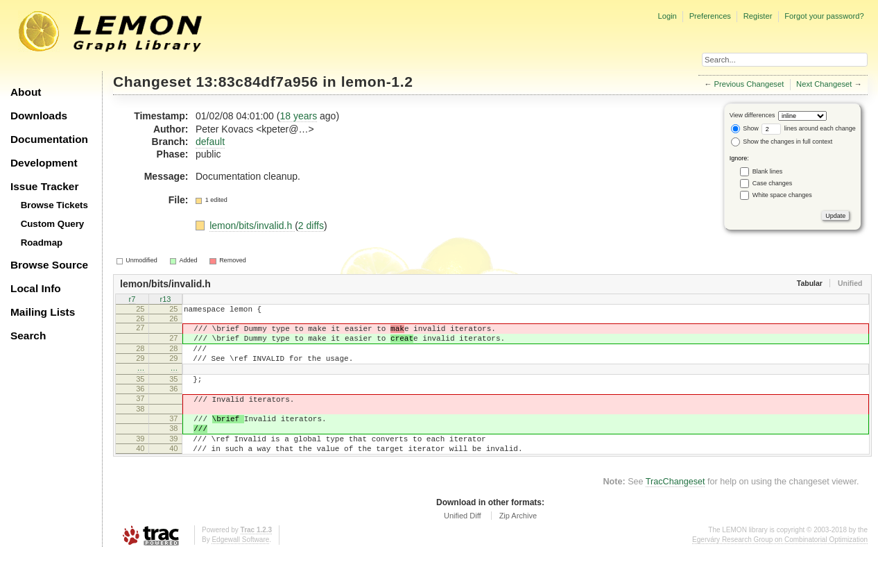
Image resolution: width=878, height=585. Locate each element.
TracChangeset (675, 513)
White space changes (782, 195)
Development (44, 163)
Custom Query (53, 224)
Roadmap (42, 242)
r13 (165, 300)
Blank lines (767, 171)
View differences (752, 115)
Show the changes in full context (782, 141)
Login (666, 16)
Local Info (35, 288)
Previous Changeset (749, 84)
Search (28, 335)
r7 (132, 300)
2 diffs (311, 225)
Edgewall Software (240, 571)
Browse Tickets (54, 205)
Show (745, 128)
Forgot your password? (823, 16)
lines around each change (808, 128)
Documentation (49, 139)
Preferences (710, 16)
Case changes (772, 183)
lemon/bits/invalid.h (252, 225)
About (25, 92)
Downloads (38, 115)
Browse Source (49, 265)
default (210, 141)
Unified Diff (462, 547)
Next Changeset (824, 84)
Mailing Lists (42, 312)
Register (758, 16)
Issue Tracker (44, 186)
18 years (298, 115)
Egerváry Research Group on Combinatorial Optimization (780, 571)
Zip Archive (518, 547)
